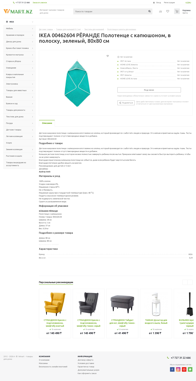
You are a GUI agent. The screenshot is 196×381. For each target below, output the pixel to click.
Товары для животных (16, 90)
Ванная (9, 97)
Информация (85, 356)
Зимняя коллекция (14, 149)
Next (190, 282)
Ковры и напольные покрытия (15, 75)
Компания (44, 356)
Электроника (12, 84)
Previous (185, 282)
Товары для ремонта (15, 110)
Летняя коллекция (14, 136)
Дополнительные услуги (88, 370)
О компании (44, 360)
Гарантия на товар (86, 367)
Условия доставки (86, 363)
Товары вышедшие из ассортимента (16, 163)
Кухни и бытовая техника (17, 48)
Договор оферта (85, 360)
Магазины (43, 363)
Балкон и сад (12, 103)
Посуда (9, 123)
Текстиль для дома (14, 117)
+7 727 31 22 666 (23, 2)
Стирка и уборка (13, 61)
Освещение (11, 68)
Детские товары (13, 130)
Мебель (9, 28)
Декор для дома (13, 42)
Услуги (9, 143)
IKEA (11, 22)
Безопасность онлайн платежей (53, 367)
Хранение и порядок (15, 35)
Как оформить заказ (87, 373)
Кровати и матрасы (15, 55)
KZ (187, 3)
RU (190, 3)
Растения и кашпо (14, 156)
